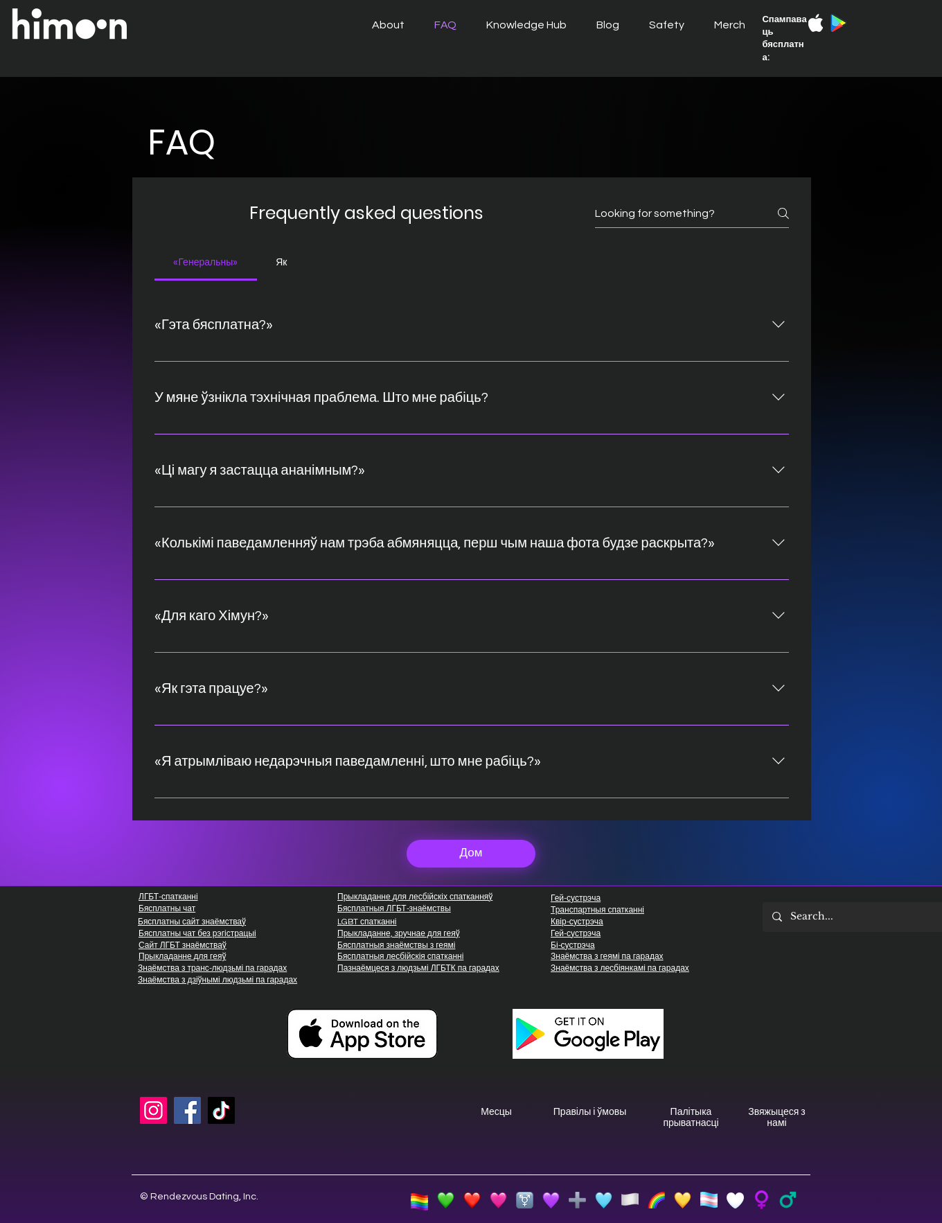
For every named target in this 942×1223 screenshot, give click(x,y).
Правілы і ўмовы (589, 1112)
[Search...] (865, 917)
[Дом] (471, 854)
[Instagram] (153, 1110)
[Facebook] (187, 1110)
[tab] (205, 263)
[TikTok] (221, 1110)
